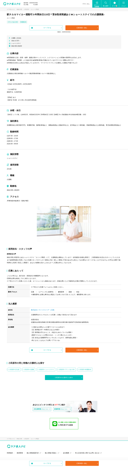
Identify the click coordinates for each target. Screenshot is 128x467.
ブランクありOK (13, 22)
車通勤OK (23, 22)
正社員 (9, 169)
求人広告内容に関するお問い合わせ (87, 453)
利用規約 (10, 453)
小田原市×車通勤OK (85, 369)
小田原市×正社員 (14, 369)
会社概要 (66, 453)
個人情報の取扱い (51, 453)
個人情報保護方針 (33, 453)
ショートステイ (12, 158)
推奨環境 (20, 453)
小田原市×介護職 (29, 369)
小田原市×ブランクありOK (67, 369)
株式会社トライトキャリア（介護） (43, 310)
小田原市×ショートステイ (46, 369)
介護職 (9, 179)
